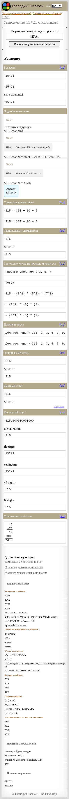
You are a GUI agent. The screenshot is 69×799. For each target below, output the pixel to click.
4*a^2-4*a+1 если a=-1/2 (16, 612)
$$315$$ (11, 190)
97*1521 (9, 781)
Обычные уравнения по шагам (24, 567)
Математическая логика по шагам (26, 572)
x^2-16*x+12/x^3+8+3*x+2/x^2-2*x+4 (22, 670)
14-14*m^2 (10, 634)
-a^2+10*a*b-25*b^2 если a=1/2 (19, 621)
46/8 (7, 687)
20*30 (7, 595)
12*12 (7, 600)
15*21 (6, 17)
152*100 (9, 785)
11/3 (7, 692)
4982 (7, 726)
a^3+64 (8, 646)
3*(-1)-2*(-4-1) (11, 704)
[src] (62, 67)
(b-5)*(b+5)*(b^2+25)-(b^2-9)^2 (19, 709)
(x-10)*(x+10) (11, 713)
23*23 (7, 604)
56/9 (7, 679)
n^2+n (7, 638)
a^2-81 (8, 642)
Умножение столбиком (47, 13)
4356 (7, 734)
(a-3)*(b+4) (10, 700)
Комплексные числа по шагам (23, 561)
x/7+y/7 (8, 659)
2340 (7, 730)
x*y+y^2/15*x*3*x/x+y (15, 655)
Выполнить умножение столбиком (34, 44)
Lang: (48, 6)
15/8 (7, 683)
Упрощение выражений (16, 13)
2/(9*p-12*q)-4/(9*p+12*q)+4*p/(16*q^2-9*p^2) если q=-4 (31, 617)
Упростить (59, 406)
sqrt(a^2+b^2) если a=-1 (16, 625)
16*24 (7, 608)
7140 (7, 721)
